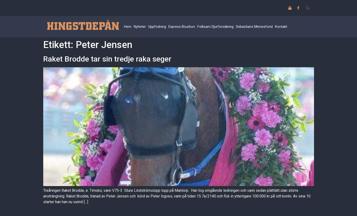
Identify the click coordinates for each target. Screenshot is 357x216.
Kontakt (281, 26)
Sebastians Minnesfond (254, 26)
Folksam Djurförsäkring (215, 26)
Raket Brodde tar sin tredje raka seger (107, 58)
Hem (127, 26)
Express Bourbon (181, 26)
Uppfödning (157, 26)
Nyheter (140, 26)
